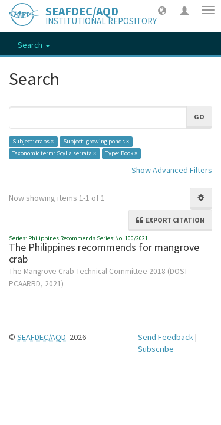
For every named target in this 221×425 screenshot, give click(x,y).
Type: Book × (121, 153)
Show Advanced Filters (171, 170)
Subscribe (156, 349)
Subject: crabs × (33, 141)
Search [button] (34, 45)
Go (199, 116)
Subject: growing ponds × (96, 141)
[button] (162, 10)
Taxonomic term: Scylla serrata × (54, 153)
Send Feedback (165, 337)
